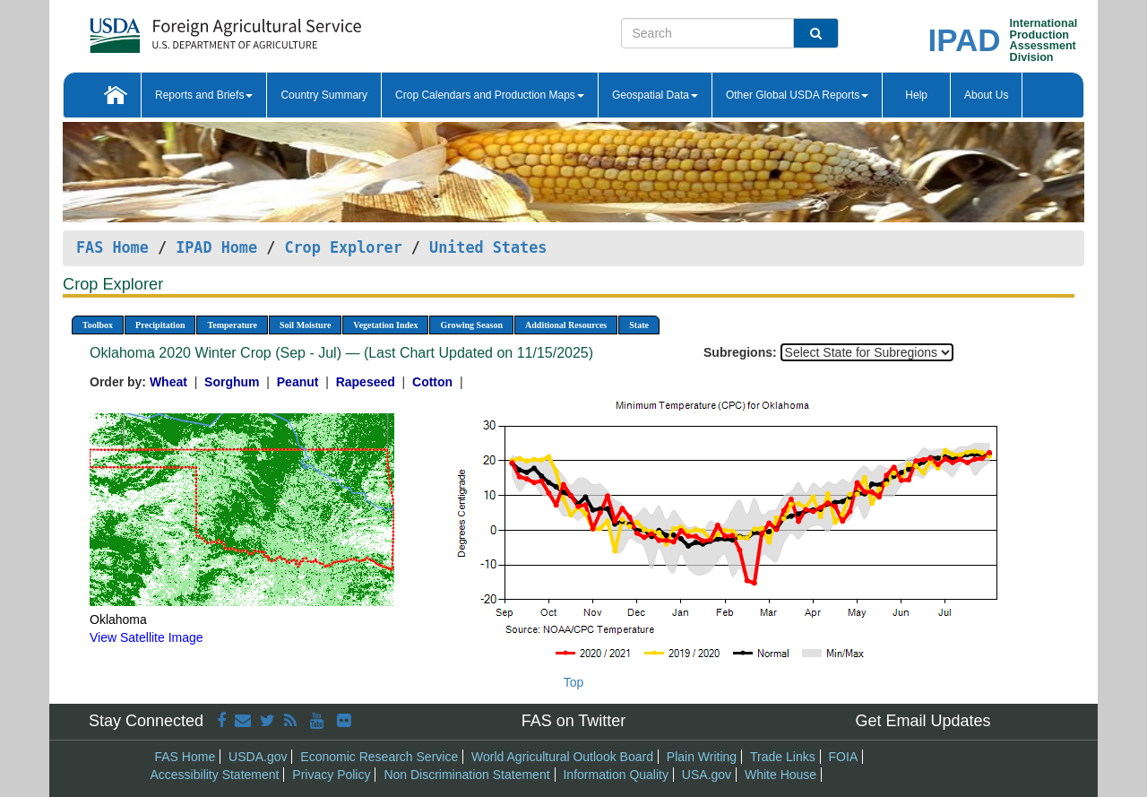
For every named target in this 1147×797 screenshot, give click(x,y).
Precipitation (160, 325)
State (639, 325)
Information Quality (615, 774)
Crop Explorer (342, 247)
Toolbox (97, 325)
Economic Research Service (379, 756)
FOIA (843, 756)
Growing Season (471, 325)
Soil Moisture (305, 325)
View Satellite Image (146, 637)
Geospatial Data (655, 95)
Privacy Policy (331, 774)
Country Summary (323, 95)
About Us (986, 95)
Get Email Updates (922, 721)
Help (916, 95)
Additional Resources (566, 325)
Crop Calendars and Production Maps (489, 95)
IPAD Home (216, 247)
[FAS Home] (181, 29)
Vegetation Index (385, 325)
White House (780, 774)
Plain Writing (702, 756)
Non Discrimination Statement (466, 774)
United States (488, 247)
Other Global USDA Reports (797, 95)
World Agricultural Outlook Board (562, 756)
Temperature (232, 325)
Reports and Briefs (204, 95)
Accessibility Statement (215, 774)
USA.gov (706, 774)
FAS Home (112, 247)
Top (574, 682)
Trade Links (782, 756)
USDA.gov (258, 756)
